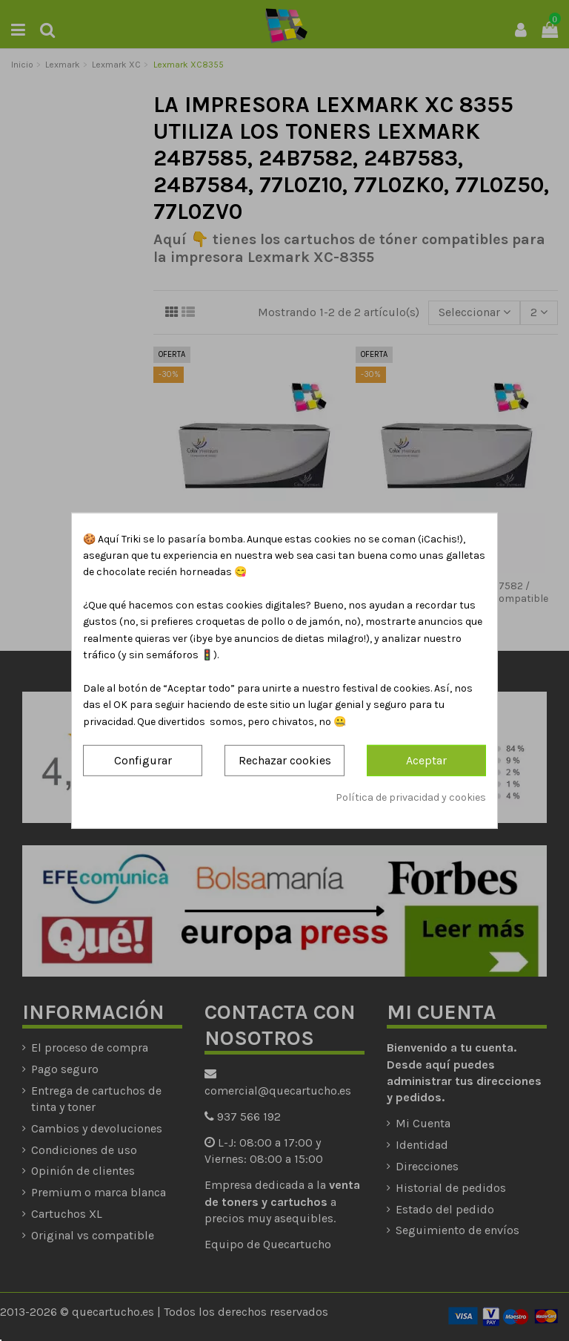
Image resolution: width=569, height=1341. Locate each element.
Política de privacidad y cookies (411, 796)
